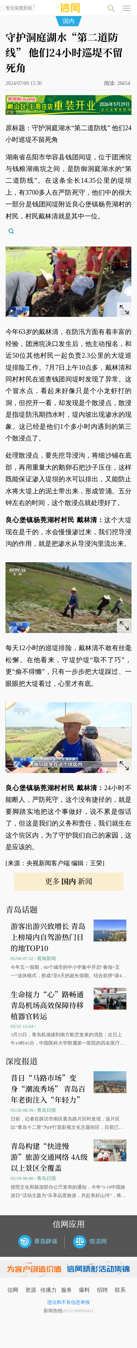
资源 (30, 1290)
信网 (12, 1290)
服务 (66, 1290)
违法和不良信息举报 (68, 1302)
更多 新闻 (68, 881)
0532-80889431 (79, 1310)
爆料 (84, 1290)
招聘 (102, 1290)
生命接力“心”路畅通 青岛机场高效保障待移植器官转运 (47, 1005)
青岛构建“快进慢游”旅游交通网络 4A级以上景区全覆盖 (49, 1157)
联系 (120, 1290)
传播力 (48, 1290)
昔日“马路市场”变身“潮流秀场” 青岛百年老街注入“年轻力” (48, 1088)
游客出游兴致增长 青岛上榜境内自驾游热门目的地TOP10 (48, 937)
